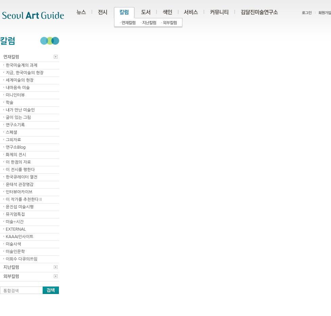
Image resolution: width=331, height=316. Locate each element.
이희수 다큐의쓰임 (22, 259)
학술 (10, 103)
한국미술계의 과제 (22, 65)
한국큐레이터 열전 (22, 177)
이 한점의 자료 (18, 162)
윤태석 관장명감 (20, 185)
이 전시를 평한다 (20, 170)
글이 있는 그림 (18, 117)
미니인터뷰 (15, 95)
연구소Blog (16, 147)
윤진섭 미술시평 (20, 207)
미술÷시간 (15, 222)
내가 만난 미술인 (20, 110)
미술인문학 (15, 252)
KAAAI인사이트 (20, 237)
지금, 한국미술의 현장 (25, 73)
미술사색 (13, 244)
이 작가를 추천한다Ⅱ (24, 199)
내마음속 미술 (18, 88)
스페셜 (11, 132)
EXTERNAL (16, 229)
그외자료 (13, 140)
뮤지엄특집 (15, 214)
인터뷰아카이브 (19, 192)
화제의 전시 (16, 155)
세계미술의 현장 (20, 80)
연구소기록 (15, 125)
